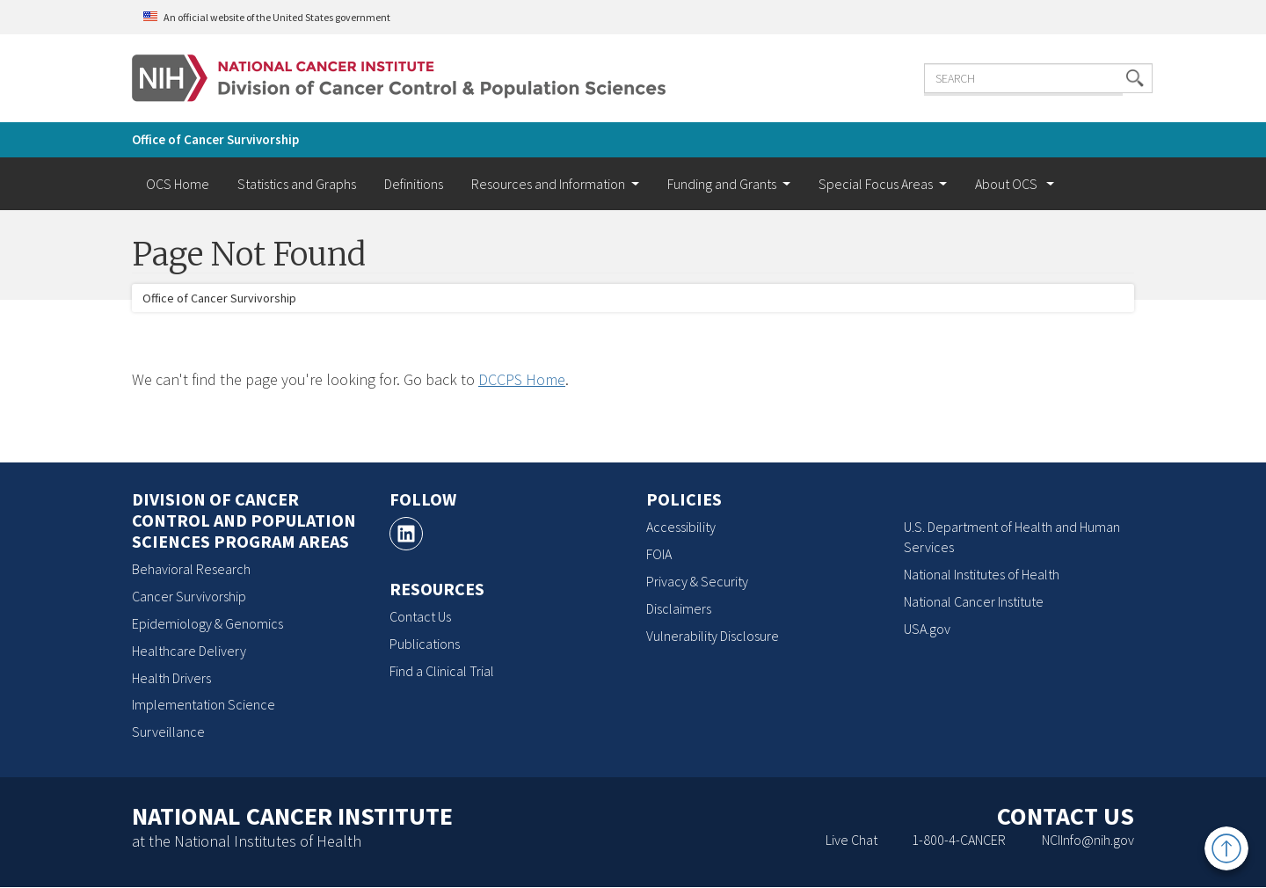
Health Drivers (171, 678)
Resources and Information (548, 184)
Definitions (413, 184)
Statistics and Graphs (296, 184)
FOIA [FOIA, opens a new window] (659, 554)
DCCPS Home (521, 379)
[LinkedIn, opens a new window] (406, 533)
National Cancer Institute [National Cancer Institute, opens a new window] (974, 601)
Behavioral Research (191, 569)
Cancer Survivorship (189, 596)
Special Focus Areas (876, 184)
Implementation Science (203, 704)
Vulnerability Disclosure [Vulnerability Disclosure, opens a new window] (712, 635)
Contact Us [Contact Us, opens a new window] (420, 616)
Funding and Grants (721, 184)
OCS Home (177, 184)
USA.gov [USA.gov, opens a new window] (927, 628)
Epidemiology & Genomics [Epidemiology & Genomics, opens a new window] (207, 623)
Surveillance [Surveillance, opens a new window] (168, 731)
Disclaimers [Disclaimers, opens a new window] (678, 608)
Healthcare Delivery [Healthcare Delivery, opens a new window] (189, 650)
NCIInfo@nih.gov (1088, 839)
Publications (424, 643)
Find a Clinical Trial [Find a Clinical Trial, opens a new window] (441, 671)
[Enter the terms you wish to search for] (1006, 76)
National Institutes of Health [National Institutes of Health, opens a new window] (981, 574)
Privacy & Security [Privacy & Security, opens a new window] (697, 581)
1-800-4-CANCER (959, 839)
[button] (1103, 76)
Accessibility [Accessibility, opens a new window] (681, 526)
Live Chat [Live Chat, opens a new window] (851, 839)
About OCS (1007, 184)
